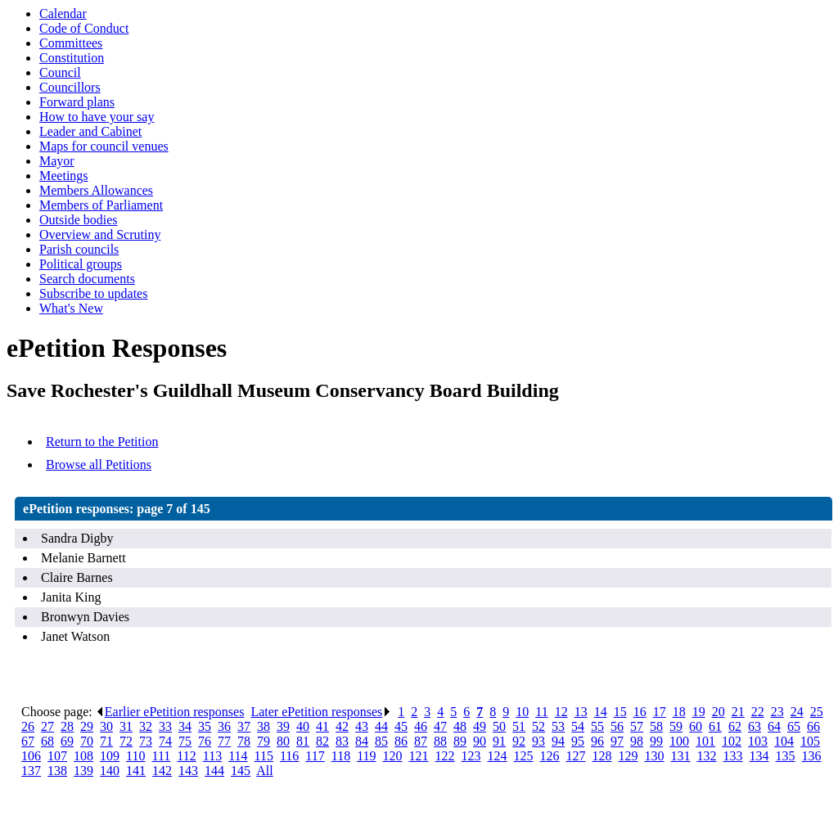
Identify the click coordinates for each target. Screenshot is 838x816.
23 (777, 712)
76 (204, 741)
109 (109, 756)
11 (541, 712)
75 (184, 741)
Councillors (70, 87)
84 (361, 741)
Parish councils (79, 249)
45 (401, 726)
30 (106, 726)
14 (600, 712)
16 (640, 712)
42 (342, 726)
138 (57, 771)
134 (759, 756)
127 (576, 756)
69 (67, 741)
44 (381, 726)
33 (165, 726)
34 (184, 726)
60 (695, 726)
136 (812, 756)
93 (538, 741)
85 (381, 741)
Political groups (80, 264)
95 (577, 741)
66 (813, 726)
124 (497, 756)
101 (705, 741)
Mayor (56, 161)
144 (214, 771)
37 (243, 726)
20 (718, 712)
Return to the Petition (102, 442)
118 (340, 756)
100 (679, 741)
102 (731, 741)
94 (558, 741)
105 (810, 741)
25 (816, 712)
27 (47, 726)
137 (31, 771)
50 (499, 726)
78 (243, 741)
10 (522, 712)
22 (757, 712)
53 (558, 726)
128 (602, 756)
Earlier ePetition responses (170, 712)
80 (283, 741)
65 (793, 726)
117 (314, 756)
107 (57, 756)
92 (518, 741)
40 (302, 726)
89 (459, 741)
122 (445, 756)
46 (420, 726)
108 (83, 756)
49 (479, 726)
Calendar (63, 13)
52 (538, 726)
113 (212, 756)
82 (322, 741)
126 (550, 756)
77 (224, 741)
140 (109, 771)
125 (524, 756)
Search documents (87, 279)
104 (784, 741)
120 (393, 756)
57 (636, 726)
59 (676, 726)
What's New (71, 308)
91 (499, 741)
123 (471, 756)
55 (597, 726)
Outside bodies (78, 220)
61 (715, 726)
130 (655, 756)
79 (263, 741)
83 (342, 741)
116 (289, 756)
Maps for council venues (104, 146)
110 (135, 756)
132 (707, 756)
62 (734, 726)
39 (283, 726)
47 (440, 726)
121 (419, 756)
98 (636, 741)
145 (240, 771)
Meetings (63, 176)
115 (264, 756)
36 (224, 726)
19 (698, 712)
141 (136, 771)
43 (361, 726)
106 (31, 756)
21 (738, 712)
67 (27, 741)
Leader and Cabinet (90, 131)
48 (459, 726)
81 (302, 741)
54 (577, 726)
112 (186, 756)
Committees (70, 43)
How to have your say (96, 117)
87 (420, 741)
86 (401, 741)
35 (204, 726)
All (264, 771)
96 (597, 741)
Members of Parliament (101, 205)
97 (617, 741)
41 (322, 726)
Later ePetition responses (320, 712)
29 (86, 726)
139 (83, 771)
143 (188, 771)
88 (440, 741)
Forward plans (77, 102)
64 (774, 726)
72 (126, 741)
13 (581, 712)
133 (733, 756)
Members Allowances (96, 190)
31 (126, 726)
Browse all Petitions (98, 464)
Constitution (71, 58)
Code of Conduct (83, 28)
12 (561, 712)
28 (67, 726)
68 (47, 741)
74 (165, 741)
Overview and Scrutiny (99, 234)
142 (162, 771)
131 (681, 756)
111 (161, 756)
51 (518, 726)
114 (237, 756)
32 (145, 726)
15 (620, 712)
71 (106, 741)
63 (754, 726)
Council (60, 72)
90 (479, 741)
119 (366, 756)
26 (27, 726)
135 (785, 756)
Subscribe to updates (93, 293)
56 (617, 726)
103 (758, 741)
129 (628, 756)
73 (145, 741)
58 (656, 726)
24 (797, 712)
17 (659, 712)
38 (263, 726)
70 (86, 741)
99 (656, 741)
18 (679, 712)
